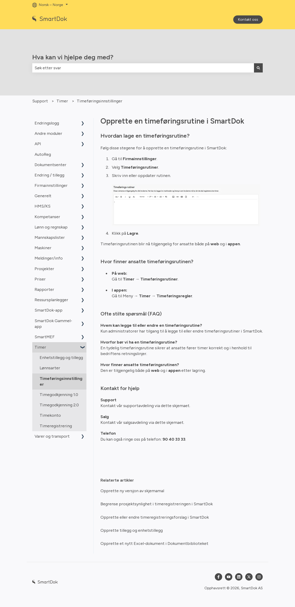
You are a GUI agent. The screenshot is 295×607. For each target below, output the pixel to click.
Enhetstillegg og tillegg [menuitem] (61, 357)
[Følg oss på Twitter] (249, 577)
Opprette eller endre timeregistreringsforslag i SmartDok (154, 517)
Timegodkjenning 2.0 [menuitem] (59, 405)
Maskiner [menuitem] (43, 247)
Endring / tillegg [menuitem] (49, 175)
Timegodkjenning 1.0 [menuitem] (59, 394)
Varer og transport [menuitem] (52, 436)
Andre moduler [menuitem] (48, 133)
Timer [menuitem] (40, 347)
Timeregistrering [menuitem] (56, 425)
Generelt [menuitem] (43, 195)
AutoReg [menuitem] (43, 154)
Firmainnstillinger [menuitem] (51, 185)
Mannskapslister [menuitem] (50, 237)
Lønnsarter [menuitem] (50, 367)
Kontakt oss (248, 19)
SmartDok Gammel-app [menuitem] (53, 323)
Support (40, 101)
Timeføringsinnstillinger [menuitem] (61, 381)
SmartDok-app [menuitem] (48, 310)
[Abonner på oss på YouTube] (228, 577)
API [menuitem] (38, 143)
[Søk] (258, 68)
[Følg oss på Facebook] (218, 577)
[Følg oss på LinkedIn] (238, 577)
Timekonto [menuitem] (50, 415)
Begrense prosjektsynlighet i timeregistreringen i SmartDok (156, 503)
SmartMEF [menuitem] (45, 336)
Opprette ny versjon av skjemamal (132, 490)
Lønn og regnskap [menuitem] (51, 227)
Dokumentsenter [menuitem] (50, 164)
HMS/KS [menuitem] (42, 206)
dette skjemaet (175, 405)
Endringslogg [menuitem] (47, 123)
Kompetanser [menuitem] (47, 216)
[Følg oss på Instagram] (259, 577)
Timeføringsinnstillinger (99, 101)
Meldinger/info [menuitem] (49, 258)
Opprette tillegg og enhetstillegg (131, 530)
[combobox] (143, 68)
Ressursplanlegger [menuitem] (51, 299)
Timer (62, 101)
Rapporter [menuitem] (44, 289)
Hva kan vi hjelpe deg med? (72, 57)
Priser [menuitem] (40, 279)
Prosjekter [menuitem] (44, 268)
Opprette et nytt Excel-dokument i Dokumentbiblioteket (154, 543)
